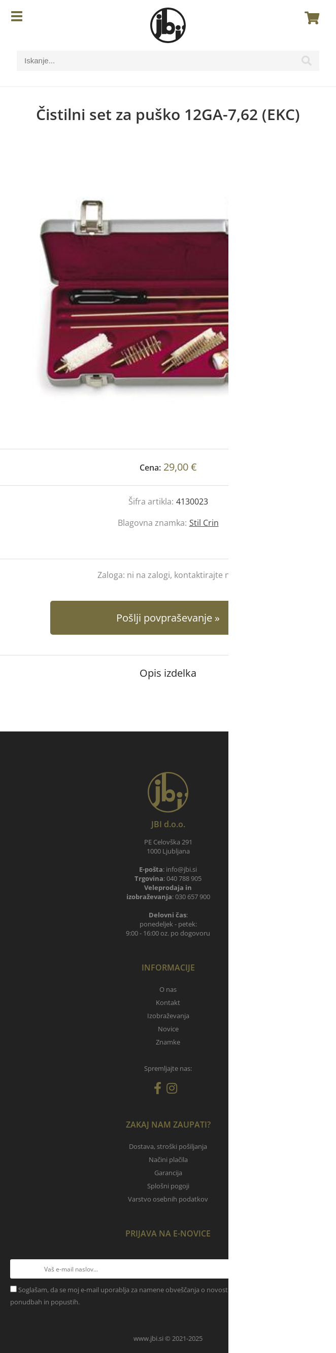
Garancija (168, 1172)
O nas (168, 989)
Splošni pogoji (168, 1185)
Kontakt (168, 1002)
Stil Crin (204, 522)
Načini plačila (168, 1159)
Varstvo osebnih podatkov (168, 1199)
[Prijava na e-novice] (316, 1269)
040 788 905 (183, 878)
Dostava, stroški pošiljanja (168, 1146)
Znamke (168, 1042)
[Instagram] (174, 1090)
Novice (168, 1028)
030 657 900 (192, 896)
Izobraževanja (168, 1015)
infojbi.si (181, 869)
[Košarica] (309, 17)
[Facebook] (160, 1090)
